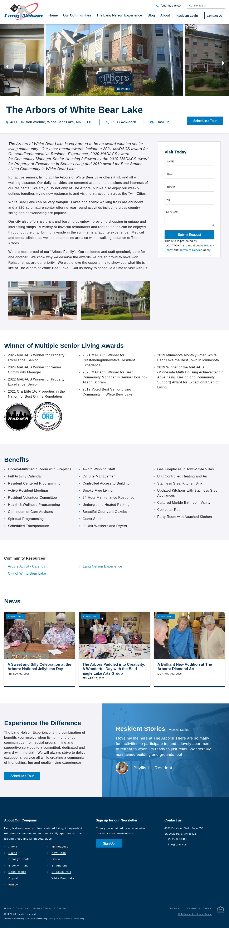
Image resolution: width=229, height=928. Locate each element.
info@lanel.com (177, 844)
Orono (56, 859)
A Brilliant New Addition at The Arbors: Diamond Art (184, 666)
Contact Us (22, 908)
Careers (191, 908)
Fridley (13, 884)
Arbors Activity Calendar (27, 566)
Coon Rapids (17, 871)
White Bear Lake (63, 878)
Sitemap (207, 908)
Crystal (13, 878)
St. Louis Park (61, 871)
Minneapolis (60, 846)
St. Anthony (60, 865)
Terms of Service (191, 249)
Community (15, 616)
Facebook (175, 908)
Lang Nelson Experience (102, 566)
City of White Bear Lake (27, 573)
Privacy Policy (55, 919)
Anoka (12, 846)
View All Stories (179, 729)
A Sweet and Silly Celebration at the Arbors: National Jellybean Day (39, 666)
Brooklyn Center (19, 859)
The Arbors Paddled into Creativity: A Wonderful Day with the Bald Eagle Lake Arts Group (113, 669)
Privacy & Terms (42, 908)
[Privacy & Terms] (220, 910)
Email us (162, 122)
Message (172, 212)
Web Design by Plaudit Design (195, 914)
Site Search (63, 908)
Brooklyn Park (18, 865)
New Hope (59, 852)
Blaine (12, 852)
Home (7, 908)
